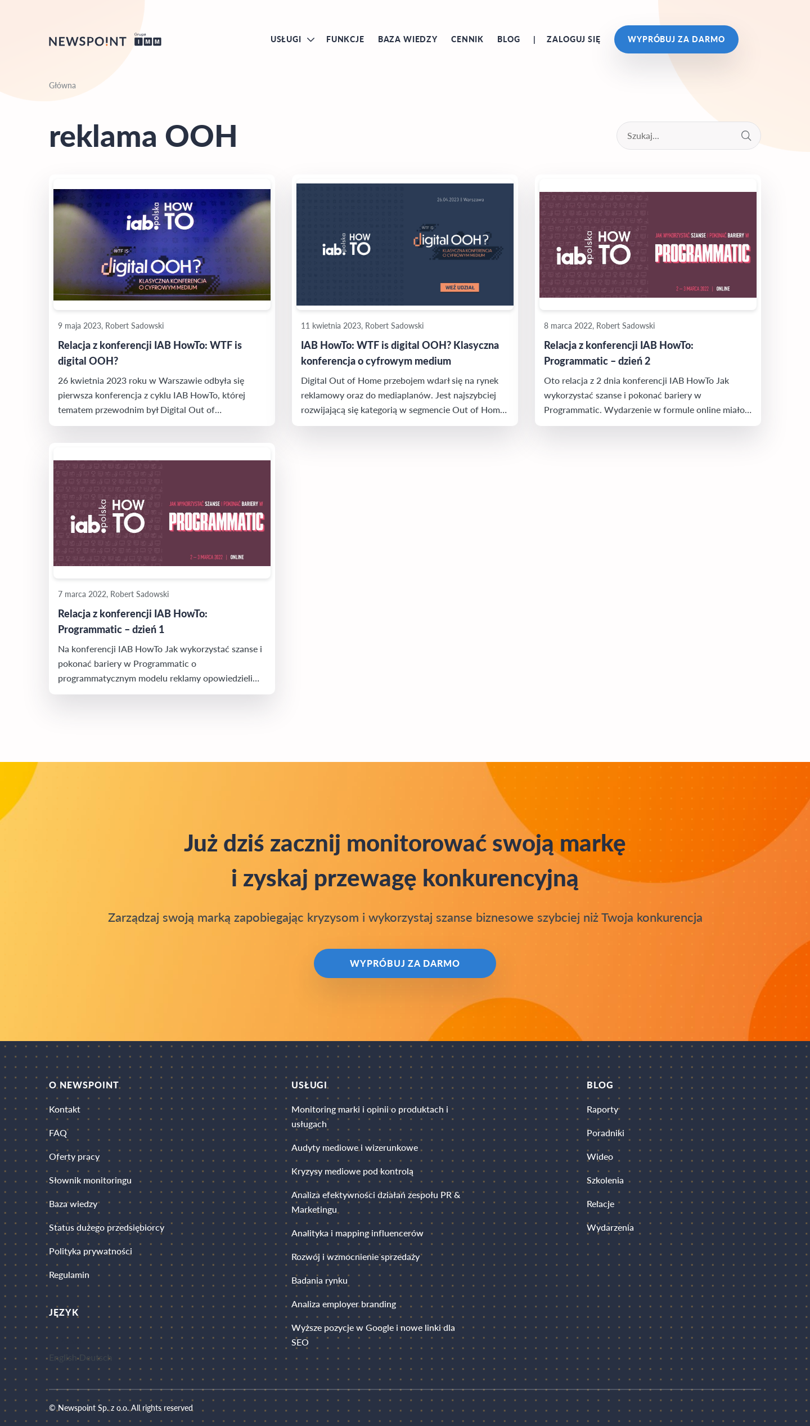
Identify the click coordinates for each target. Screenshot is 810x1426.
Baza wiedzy (408, 39)
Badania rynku (319, 1280)
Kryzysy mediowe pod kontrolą (352, 1170)
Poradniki (605, 1132)
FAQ (58, 1132)
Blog (508, 39)
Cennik (467, 39)
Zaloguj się (573, 39)
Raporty (602, 1109)
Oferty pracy (74, 1156)
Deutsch (95, 1357)
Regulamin (69, 1274)
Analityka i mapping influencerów (357, 1232)
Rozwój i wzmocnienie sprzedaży (355, 1256)
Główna (62, 85)
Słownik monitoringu (90, 1179)
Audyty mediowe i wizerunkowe (354, 1147)
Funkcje (345, 39)
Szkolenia (605, 1179)
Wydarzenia (610, 1227)
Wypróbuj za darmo (676, 39)
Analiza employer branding (343, 1303)
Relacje (600, 1203)
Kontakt (64, 1109)
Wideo (600, 1156)
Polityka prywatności (90, 1250)
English (63, 1357)
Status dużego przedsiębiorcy (106, 1227)
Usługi (286, 39)
